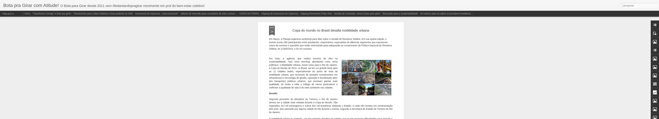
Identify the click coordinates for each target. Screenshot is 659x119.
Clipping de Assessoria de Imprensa (279, 13)
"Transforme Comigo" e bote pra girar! (51, 13)
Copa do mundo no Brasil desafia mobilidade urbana (330, 17)
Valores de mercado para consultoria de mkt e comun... (209, 13)
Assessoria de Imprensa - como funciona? (156, 13)
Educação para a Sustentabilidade (400, 13)
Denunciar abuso (361, 117)
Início (27, 13)
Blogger (351, 117)
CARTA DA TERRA (249, 13)
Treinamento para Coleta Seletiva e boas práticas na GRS (103, 13)
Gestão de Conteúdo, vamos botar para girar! (357, 13)
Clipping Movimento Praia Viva (316, 13)
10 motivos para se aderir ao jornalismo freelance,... (446, 13)
